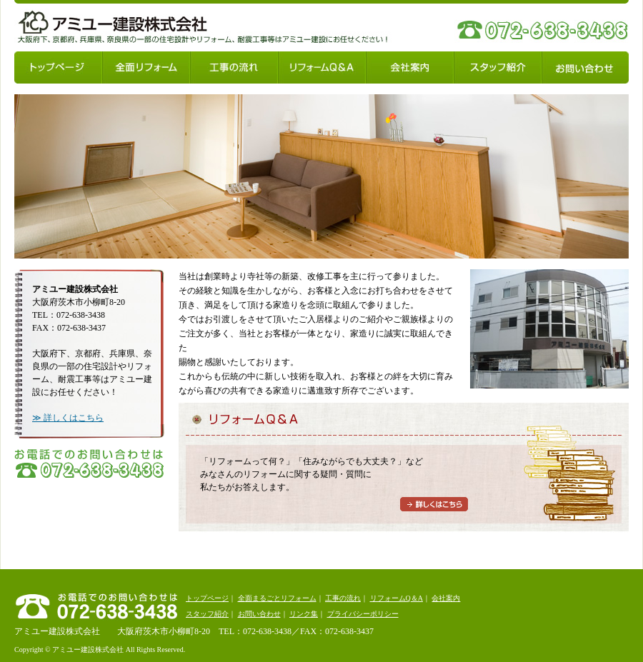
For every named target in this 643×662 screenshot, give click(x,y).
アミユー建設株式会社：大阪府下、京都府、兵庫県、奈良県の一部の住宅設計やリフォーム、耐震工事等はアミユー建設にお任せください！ (112, 30)
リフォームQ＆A (322, 67)
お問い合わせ (585, 67)
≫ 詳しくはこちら (68, 418)
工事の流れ (234, 67)
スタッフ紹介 (498, 67)
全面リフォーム (146, 67)
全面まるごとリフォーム (277, 598)
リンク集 (303, 614)
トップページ (58, 67)
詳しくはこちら (434, 504)
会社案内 (410, 67)
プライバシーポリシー (363, 614)
